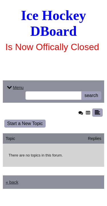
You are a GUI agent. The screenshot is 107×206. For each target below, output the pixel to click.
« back (12, 182)
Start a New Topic (25, 123)
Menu (15, 87)
